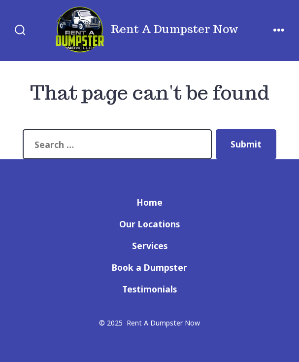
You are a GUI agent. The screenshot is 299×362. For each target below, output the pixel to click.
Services (149, 246)
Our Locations (149, 224)
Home (149, 202)
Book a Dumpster (149, 267)
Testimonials (149, 289)
